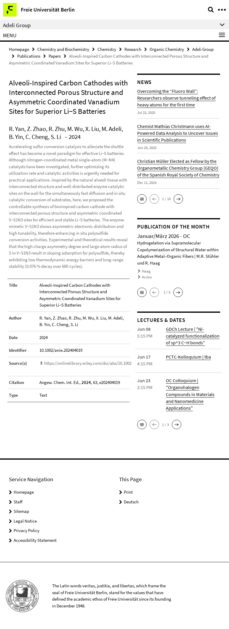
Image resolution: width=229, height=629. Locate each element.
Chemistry (106, 49)
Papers (55, 56)
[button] (142, 199)
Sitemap (21, 510)
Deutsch (131, 500)
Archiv (147, 276)
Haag (146, 271)
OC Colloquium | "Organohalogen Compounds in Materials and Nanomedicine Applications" (190, 393)
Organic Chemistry (167, 49)
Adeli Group (203, 49)
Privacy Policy (26, 529)
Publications (28, 56)
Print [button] (128, 491)
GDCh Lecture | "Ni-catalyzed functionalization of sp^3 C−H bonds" (193, 335)
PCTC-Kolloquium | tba (188, 356)
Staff (18, 500)
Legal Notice (25, 520)
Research (132, 49)
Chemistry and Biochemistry (63, 49)
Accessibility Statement (35, 539)
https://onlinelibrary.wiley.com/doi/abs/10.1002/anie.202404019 (102, 363)
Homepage (19, 49)
